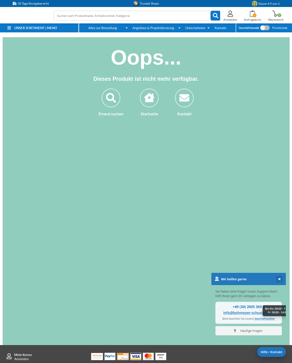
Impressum (232, 284)
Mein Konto (23, 221)
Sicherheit (231, 258)
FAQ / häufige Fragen (108, 300)
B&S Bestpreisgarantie (109, 291)
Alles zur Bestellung (102, 28)
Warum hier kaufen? (107, 283)
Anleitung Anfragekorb (174, 266)
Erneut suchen (111, 102)
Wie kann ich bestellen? (110, 275)
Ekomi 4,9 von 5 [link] (269, 3)
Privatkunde (279, 28)
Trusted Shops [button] (149, 3)
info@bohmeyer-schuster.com (35, 280)
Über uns (230, 250)
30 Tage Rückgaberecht (33, 3)
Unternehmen (195, 28)
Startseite (149, 102)
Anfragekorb (252, 19)
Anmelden (21, 226)
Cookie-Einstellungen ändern (244, 309)
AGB (227, 292)
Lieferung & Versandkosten (112, 258)
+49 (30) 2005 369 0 (36, 255)
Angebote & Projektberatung (153, 28)
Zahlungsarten (103, 250)
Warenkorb (275, 19)
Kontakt (221, 28)
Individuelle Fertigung (174, 258)
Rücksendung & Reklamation (113, 266)
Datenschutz (233, 301)
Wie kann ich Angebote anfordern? (183, 250)
